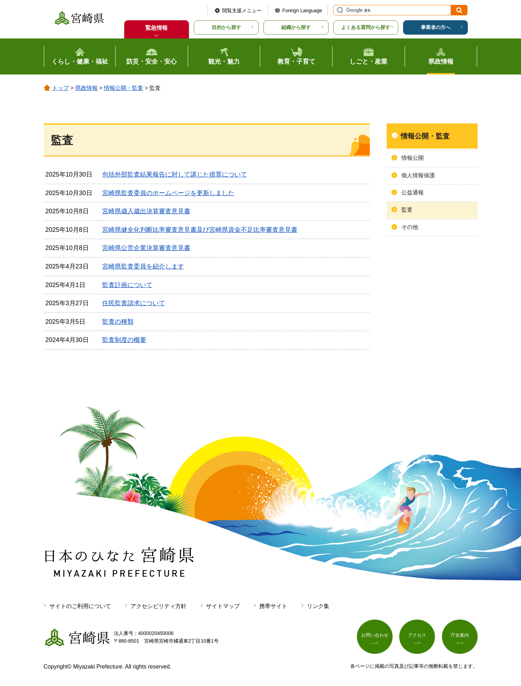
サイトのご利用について (80, 606)
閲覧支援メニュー (241, 10)
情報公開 (412, 158)
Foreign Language (302, 10)
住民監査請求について (133, 303)
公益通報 (412, 192)
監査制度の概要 (124, 339)
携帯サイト (273, 606)
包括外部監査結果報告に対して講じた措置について (174, 174)
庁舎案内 (460, 636)
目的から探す (226, 27)
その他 (409, 227)
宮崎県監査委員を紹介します (143, 266)
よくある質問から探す (365, 27)
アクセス (417, 636)
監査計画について (127, 284)
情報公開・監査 (123, 88)
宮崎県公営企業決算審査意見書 (146, 247)
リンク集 (318, 606)
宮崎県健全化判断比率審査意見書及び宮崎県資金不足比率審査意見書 (199, 229)
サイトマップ (223, 606)
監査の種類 (118, 321)
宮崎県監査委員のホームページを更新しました (168, 193)
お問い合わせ (374, 636)
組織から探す (296, 27)
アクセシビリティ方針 (158, 606)
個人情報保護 (418, 175)
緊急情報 (156, 28)
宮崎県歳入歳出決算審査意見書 (146, 211)
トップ (60, 88)
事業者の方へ (435, 27)
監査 (407, 210)
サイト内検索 (339, 10)
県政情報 (86, 88)
